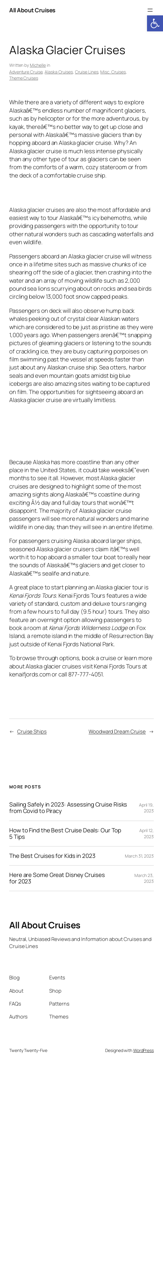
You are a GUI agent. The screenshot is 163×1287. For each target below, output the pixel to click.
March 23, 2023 (144, 878)
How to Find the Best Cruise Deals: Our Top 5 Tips (65, 833)
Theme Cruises (23, 78)
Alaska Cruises (59, 72)
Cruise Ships (32, 731)
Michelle (38, 65)
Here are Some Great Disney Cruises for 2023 (57, 878)
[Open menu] (150, 10)
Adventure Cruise (25, 72)
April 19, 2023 (146, 808)
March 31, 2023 (139, 856)
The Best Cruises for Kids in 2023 (52, 856)
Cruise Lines (86, 72)
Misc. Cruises (113, 72)
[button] (155, 23)
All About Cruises (32, 10)
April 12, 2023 (146, 833)
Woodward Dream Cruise (117, 731)
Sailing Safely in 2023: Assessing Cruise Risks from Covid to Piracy (68, 807)
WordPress (143, 1050)
